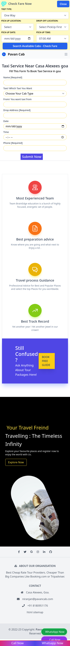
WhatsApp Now (54, 632)
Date (6, 121)
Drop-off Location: (47, 21)
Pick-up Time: (43, 32)
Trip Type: (6, 9)
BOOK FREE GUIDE (46, 361)
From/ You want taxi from (17, 99)
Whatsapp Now (52, 643)
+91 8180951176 (37, 605)
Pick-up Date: (8, 32)
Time (6, 132)
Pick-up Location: (11, 21)
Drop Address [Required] (17, 110)
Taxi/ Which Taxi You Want (17, 88)
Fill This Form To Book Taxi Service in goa (35, 71)
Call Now (54, 640)
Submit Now (31, 156)
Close (63, 4)
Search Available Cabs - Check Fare (35, 46)
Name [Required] (12, 77)
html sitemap (35, 612)
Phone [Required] (13, 142)
